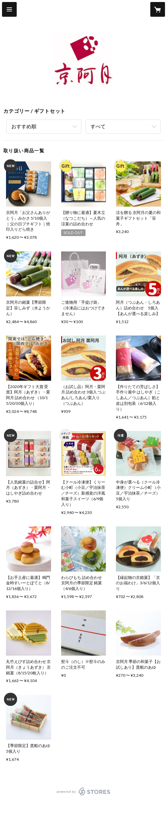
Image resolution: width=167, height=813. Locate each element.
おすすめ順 (23, 126)
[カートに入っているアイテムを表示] (157, 9)
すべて (98, 126)
